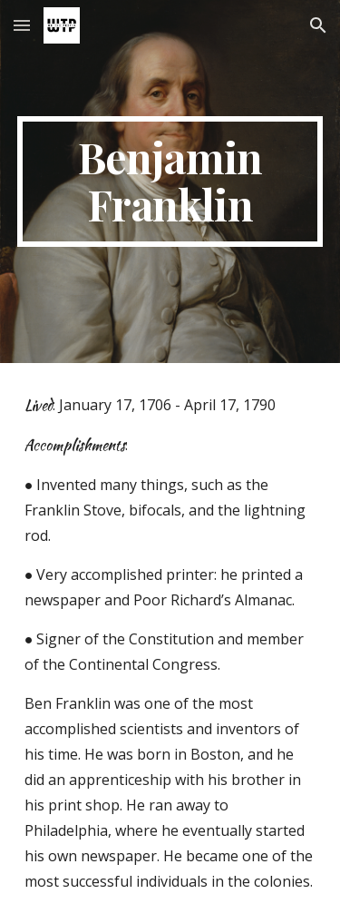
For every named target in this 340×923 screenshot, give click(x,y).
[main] (170, 181)
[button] (22, 25)
